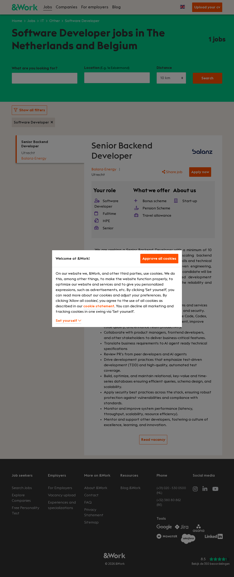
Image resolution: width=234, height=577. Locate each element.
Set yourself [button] (68, 320)
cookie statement (98, 306)
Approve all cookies (159, 258)
